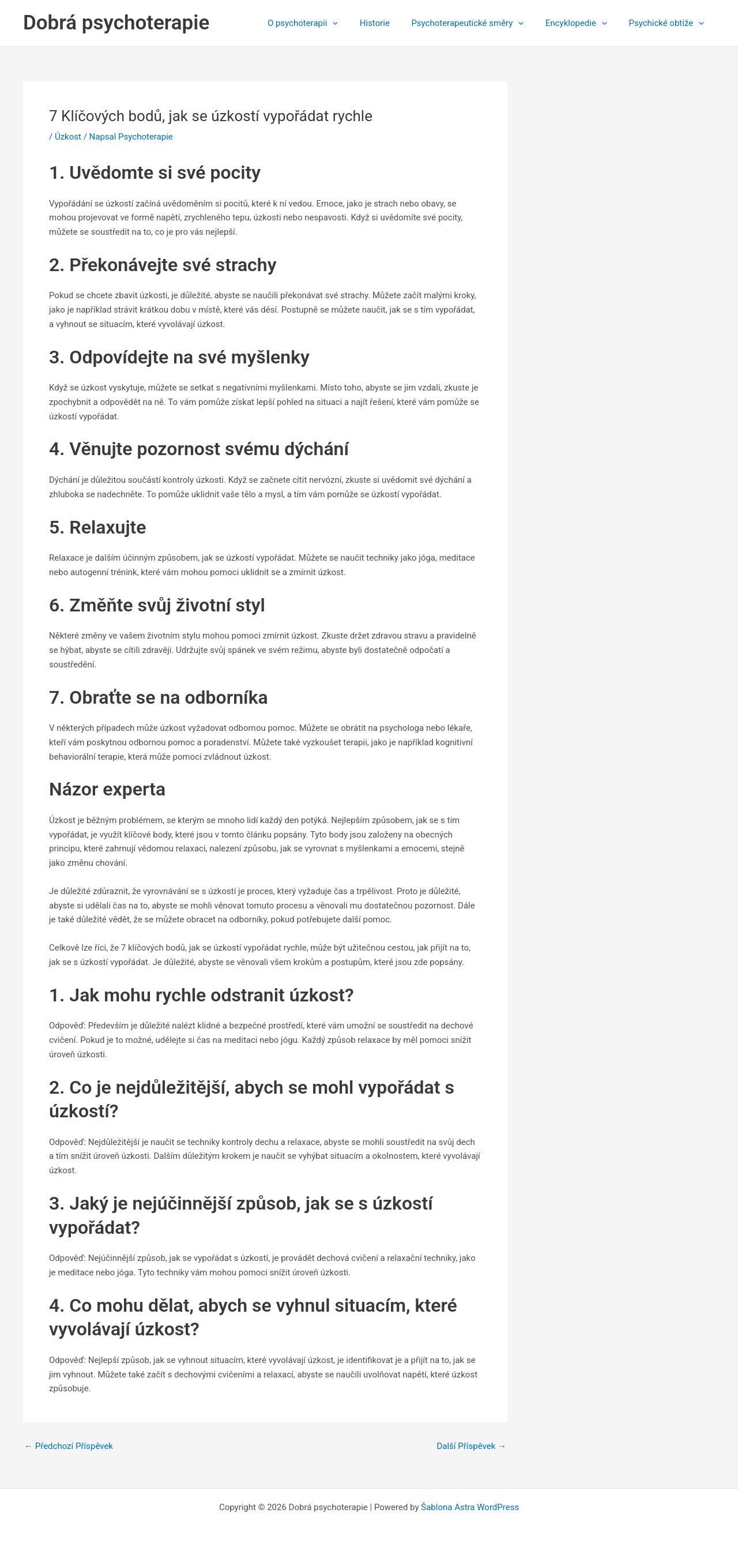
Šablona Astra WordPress (470, 1507)
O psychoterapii (322, 23)
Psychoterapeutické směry (478, 23)
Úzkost (68, 137)
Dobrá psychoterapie (116, 23)
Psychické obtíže (668, 23)
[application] (352, 23)
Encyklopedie (582, 23)
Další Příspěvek (471, 1446)
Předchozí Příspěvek (68, 1446)
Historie (390, 23)
